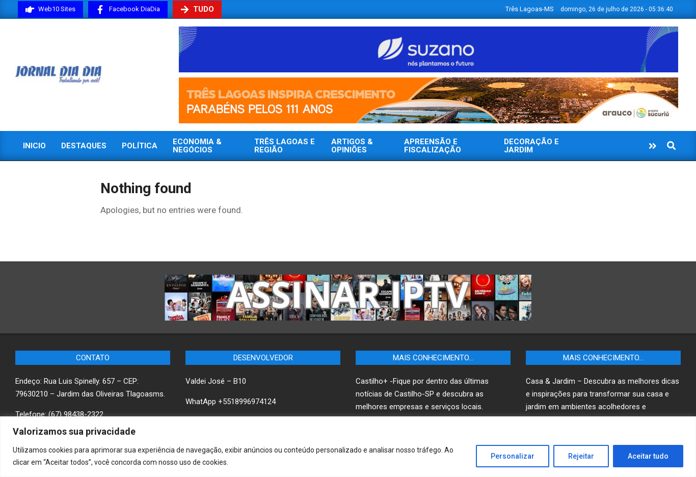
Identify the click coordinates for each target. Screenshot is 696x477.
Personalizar (512, 456)
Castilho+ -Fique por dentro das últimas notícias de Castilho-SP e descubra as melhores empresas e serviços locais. (422, 394)
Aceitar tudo (648, 456)
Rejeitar (581, 456)
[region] (348, 446)
